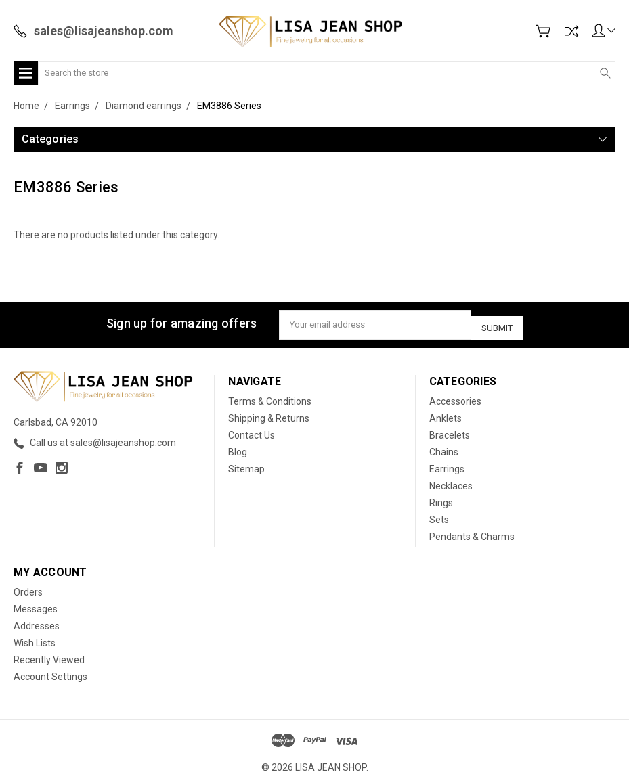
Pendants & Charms (472, 532)
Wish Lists (35, 638)
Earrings (446, 464)
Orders (28, 587)
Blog (237, 447)
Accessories (455, 396)
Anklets (445, 413)
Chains (443, 447)
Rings (441, 498)
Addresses (37, 621)
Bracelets (449, 430)
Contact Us (251, 430)
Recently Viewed (49, 655)
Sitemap (246, 464)
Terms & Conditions (269, 396)
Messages (36, 604)
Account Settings (50, 672)
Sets (439, 515)
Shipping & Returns (268, 413)
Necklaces (451, 481)
